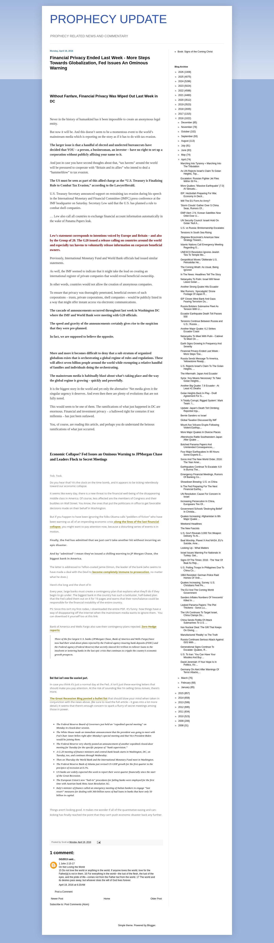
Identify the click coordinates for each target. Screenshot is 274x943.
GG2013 (63, 859)
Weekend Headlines (191, 523)
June (184, 150)
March (184, 678)
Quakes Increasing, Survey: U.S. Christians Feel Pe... (198, 584)
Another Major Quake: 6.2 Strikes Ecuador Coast (198, 330)
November (187, 127)
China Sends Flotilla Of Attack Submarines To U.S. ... (196, 621)
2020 (181, 100)
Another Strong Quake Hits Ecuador (199, 286)
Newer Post (57, 898)
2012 (181, 707)
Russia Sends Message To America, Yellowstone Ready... (200, 360)
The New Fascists (190, 528)
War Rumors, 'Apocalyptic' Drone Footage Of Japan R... (198, 292)
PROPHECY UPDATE (108, 19)
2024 (181, 81)
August (185, 141)
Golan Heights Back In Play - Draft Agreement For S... (199, 394)
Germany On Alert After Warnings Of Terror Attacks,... (200, 671)
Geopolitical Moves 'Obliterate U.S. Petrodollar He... (199, 261)
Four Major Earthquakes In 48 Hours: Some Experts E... (200, 453)
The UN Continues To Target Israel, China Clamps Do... (199, 614)
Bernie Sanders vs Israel (193, 415)
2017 (181, 113)
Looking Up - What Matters (195, 548)
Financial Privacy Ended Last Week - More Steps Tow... (200, 352)
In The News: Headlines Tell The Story (201, 274)
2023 (181, 86)
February (186, 682)
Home (107, 898)
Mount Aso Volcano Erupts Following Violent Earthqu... (200, 426)
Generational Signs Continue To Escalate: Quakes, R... (197, 648)
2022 (181, 90)
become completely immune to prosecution (120, 572)
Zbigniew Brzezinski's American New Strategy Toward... (200, 238)
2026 (181, 72)
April (183, 159)
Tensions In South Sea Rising (196, 232)
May (183, 154)
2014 (181, 697)
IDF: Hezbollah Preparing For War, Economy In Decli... (199, 195)
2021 (181, 95)
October (185, 131)
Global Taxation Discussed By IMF (199, 420)
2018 (181, 109)
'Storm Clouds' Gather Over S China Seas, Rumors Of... (200, 207)
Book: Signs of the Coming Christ (195, 51)
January (185, 687)
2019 (181, 104)
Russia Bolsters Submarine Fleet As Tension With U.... (199, 308)
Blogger (151, 925)
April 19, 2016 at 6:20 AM (72, 884)
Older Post (156, 898)
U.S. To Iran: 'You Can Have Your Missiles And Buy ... (198, 656)
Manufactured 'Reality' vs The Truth (199, 634)
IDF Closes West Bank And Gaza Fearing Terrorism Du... (198, 300)
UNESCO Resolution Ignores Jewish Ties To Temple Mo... (200, 253)
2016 (181, 118)
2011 (181, 711)
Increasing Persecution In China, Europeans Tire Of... (198, 502)
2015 (181, 693)
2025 (181, 76)
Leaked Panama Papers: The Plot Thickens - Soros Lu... (198, 606)
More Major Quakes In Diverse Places (201, 432)
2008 (181, 725)
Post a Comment (63, 891)
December (187, 122)
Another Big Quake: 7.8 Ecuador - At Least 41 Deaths (200, 387)
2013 (181, 702)
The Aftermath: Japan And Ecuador (199, 373)
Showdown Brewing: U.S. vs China (199, 482)
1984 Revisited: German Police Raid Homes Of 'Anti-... (200, 576)
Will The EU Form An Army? (195, 200)
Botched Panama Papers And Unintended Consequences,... (198, 446)
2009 (181, 721)
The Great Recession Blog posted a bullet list (78, 698)
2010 (181, 716)
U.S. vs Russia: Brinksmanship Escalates (202, 228)
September (187, 136)
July (183, 145)
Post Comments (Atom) (76, 904)
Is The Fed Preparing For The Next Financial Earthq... (199, 488)
